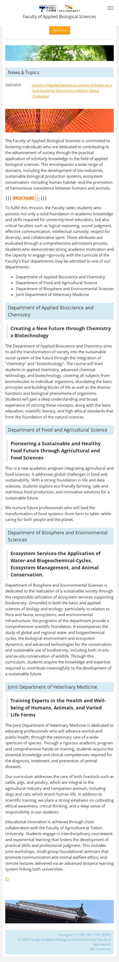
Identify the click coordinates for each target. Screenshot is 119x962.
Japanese (60, 30)
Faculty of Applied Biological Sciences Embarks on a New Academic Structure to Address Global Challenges (72, 91)
